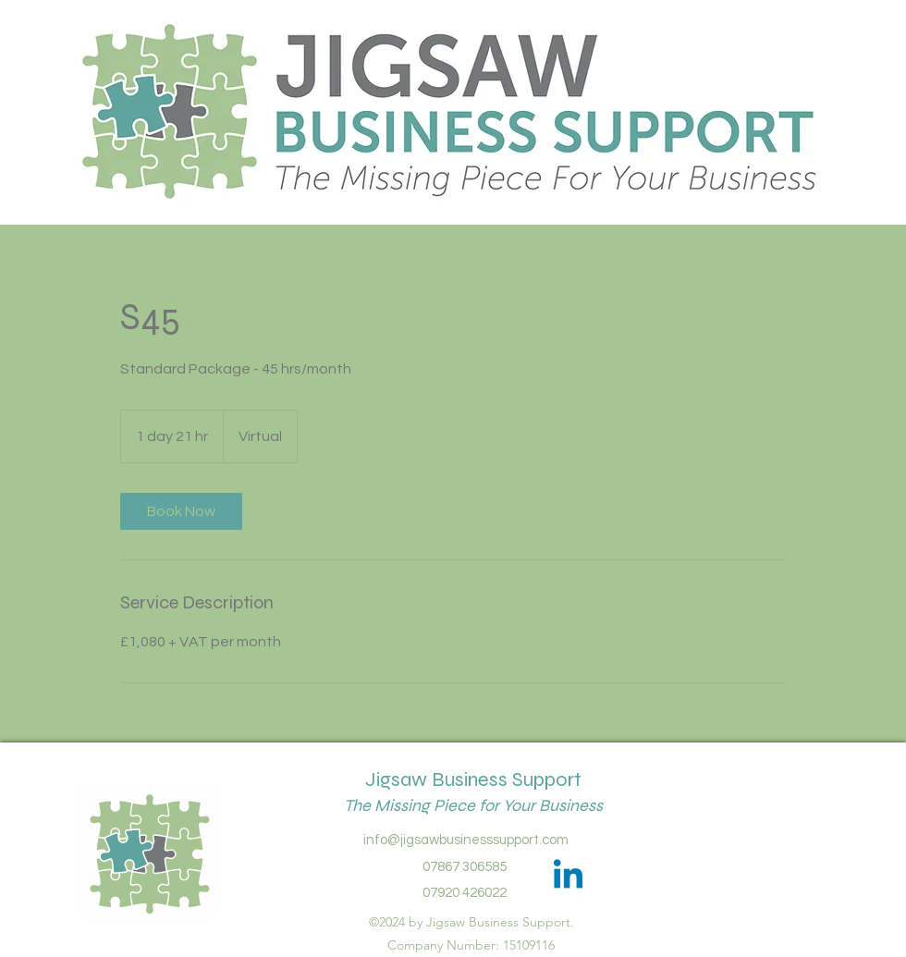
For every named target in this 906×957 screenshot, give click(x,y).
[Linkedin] (568, 877)
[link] (181, 511)
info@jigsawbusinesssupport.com (466, 840)
